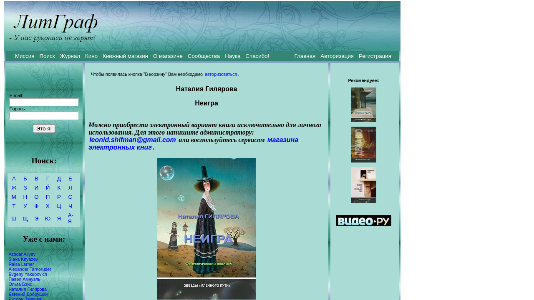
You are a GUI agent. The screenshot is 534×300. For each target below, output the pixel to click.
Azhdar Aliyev (21, 254)
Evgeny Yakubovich (27, 274)
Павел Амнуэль (24, 279)
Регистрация (375, 56)
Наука (232, 56)
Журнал (70, 56)
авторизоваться (221, 74)
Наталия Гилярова (27, 289)
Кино (91, 56)
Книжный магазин (125, 56)
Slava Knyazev (23, 259)
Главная (305, 56)
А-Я (70, 218)
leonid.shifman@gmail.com (132, 139)
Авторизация (337, 56)
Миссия (25, 56)
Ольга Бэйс (20, 284)
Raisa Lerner (21, 264)
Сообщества (204, 56)
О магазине (168, 56)
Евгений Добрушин (28, 294)
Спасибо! (257, 56)
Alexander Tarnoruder (29, 269)
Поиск (47, 56)
